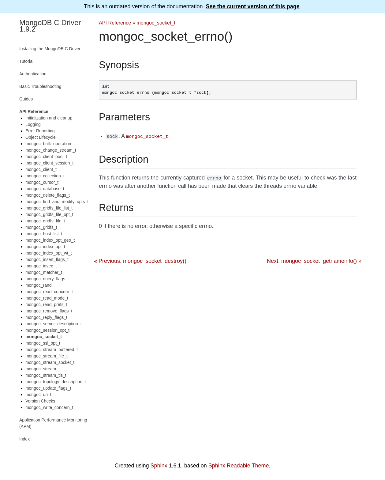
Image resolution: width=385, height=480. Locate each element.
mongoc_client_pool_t (46, 156)
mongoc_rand (38, 285)
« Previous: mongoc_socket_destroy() (140, 260)
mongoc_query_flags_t (47, 278)
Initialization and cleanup (48, 117)
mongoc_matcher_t (43, 272)
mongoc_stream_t (42, 368)
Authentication (33, 73)
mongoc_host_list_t (43, 233)
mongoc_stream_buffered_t (51, 349)
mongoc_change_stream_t (50, 150)
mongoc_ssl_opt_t (42, 343)
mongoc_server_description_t (53, 323)
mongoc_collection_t (45, 175)
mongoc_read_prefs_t (46, 304)
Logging (33, 124)
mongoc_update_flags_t (48, 388)
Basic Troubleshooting (40, 86)
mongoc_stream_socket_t (49, 362)
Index (24, 439)
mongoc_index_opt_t (45, 246)
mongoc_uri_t (38, 394)
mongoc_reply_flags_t (46, 317)
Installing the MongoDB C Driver (49, 48)
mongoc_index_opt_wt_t (48, 253)
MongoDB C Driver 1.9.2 (50, 25)
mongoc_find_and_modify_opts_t (56, 201)
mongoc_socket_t (155, 22)
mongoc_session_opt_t (47, 330)
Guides (26, 98)
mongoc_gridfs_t (41, 227)
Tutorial (26, 61)
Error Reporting (40, 130)
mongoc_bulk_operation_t (50, 143)
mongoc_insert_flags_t (47, 259)
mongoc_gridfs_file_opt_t (49, 214)
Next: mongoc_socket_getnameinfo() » (314, 260)
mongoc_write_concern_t (49, 407)
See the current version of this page (253, 6)
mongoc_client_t (41, 169)
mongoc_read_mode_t (46, 298)
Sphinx (159, 466)
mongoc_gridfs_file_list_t (49, 208)
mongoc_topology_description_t (55, 381)
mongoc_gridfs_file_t (45, 220)
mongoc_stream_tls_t (45, 375)
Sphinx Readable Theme (238, 466)
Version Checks (40, 401)
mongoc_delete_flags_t (47, 195)
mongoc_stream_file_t (46, 355)
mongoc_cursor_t (41, 182)
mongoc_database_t (44, 188)
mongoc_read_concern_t (49, 291)
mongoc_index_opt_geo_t (50, 240)
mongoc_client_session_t (49, 163)
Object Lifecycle (40, 137)
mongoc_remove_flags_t (48, 310)
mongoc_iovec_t (41, 265)
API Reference (115, 22)
